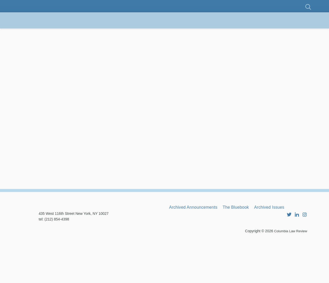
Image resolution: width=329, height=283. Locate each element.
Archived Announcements (198, 245)
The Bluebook (248, 245)
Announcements (190, 33)
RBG (228, 33)
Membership (101, 33)
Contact (37, 49)
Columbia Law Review (289, 274)
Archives (256, 33)
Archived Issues (288, 245)
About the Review (50, 33)
